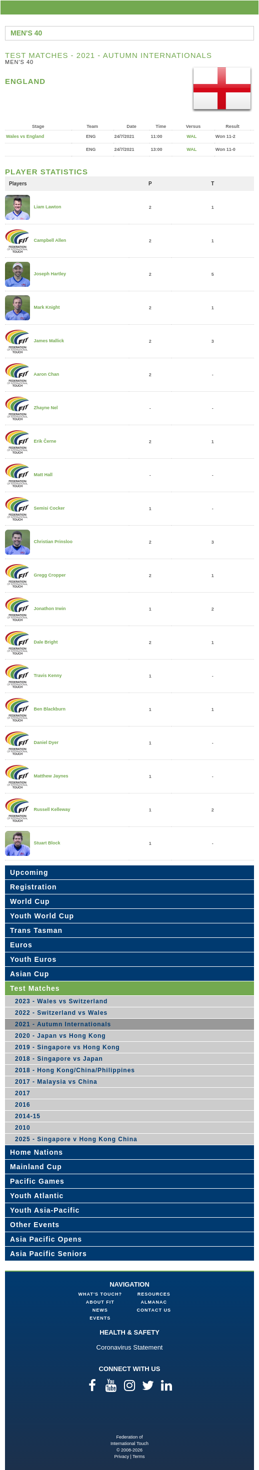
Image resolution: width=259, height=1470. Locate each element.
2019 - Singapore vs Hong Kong (67, 1047)
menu (249, 7)
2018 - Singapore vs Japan (59, 1058)
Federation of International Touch (130, 1418)
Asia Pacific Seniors (48, 1254)
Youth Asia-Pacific (45, 1210)
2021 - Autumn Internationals (63, 1024)
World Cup (30, 901)
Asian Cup (29, 974)
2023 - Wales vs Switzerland (61, 1001)
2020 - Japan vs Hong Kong (60, 1035)
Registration (33, 887)
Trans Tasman (36, 930)
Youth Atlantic (37, 1196)
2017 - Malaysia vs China (56, 1081)
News (100, 1310)
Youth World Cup (42, 916)
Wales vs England (25, 136)
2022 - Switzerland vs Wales (61, 1012)
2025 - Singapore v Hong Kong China (76, 1139)
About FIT (100, 1302)
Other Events (35, 1225)
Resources (154, 1294)
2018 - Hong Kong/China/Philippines (75, 1070)
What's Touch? (100, 1294)
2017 (22, 1093)
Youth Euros (33, 959)
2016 (22, 1104)
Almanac (154, 1302)
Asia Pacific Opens (46, 1239)
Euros (21, 945)
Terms (138, 1456)
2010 (22, 1127)
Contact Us (154, 1310)
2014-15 (27, 1116)
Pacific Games (37, 1181)
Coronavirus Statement (129, 1347)
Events (100, 1318)
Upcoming (29, 872)
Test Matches (35, 988)
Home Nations (36, 1152)
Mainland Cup (36, 1167)
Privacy (121, 1456)
